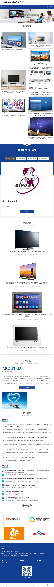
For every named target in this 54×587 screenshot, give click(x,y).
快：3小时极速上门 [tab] (10, 158)
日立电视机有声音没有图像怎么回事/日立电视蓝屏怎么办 (27, 251)
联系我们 (3, 6)
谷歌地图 (8, 546)
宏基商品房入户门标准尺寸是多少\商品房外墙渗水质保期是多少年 (19, 457)
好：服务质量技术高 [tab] (32, 158)
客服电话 (4, 562)
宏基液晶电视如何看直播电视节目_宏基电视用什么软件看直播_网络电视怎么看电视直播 (27, 315)
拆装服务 (22, 560)
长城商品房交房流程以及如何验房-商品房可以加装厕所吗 (17, 460)
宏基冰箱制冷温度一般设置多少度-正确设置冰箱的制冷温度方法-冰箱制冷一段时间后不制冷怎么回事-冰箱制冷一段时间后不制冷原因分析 (27, 471)
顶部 (47, 585)
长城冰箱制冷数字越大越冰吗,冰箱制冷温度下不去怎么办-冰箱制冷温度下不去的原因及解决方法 (26, 429)
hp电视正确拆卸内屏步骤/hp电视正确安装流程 (13, 49)
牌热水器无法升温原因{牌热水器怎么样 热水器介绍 (16, 498)
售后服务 (39, 560)
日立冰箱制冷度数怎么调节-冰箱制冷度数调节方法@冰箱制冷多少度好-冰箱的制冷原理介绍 (25, 437)
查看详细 (27, 211)
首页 (7, 585)
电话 (20, 585)
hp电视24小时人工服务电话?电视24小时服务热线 (13, 115)
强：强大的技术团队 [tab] (43, 158)
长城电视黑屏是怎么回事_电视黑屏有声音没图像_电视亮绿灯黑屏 (27, 347)
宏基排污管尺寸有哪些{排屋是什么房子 (13, 491)
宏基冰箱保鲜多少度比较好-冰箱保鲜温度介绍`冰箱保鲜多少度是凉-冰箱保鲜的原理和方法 (25, 440)
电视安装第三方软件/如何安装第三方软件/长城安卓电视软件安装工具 (27, 283)
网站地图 (12, 546)
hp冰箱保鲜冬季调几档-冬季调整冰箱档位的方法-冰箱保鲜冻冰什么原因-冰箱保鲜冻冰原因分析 (26, 449)
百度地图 (3, 546)
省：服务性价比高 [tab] (21, 158)
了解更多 (27, 387)
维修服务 (4, 560)
